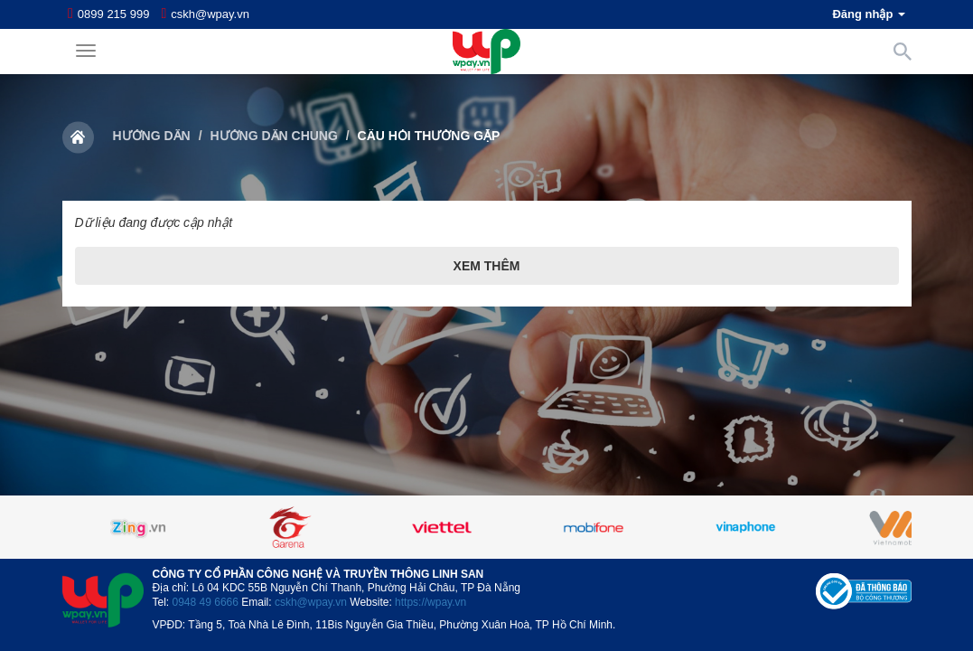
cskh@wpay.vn (210, 14)
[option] (487, 527)
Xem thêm (487, 266)
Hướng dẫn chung (273, 135)
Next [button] (866, 527)
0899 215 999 (114, 14)
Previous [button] (107, 527)
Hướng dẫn (152, 135)
